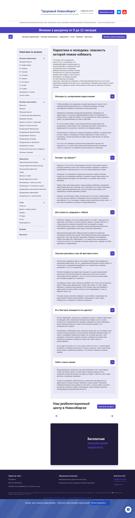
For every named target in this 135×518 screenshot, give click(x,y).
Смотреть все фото (106, 406)
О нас (72, 37)
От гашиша (23, 68)
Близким (79, 37)
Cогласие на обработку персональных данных (79, 497)
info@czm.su (118, 484)
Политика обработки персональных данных (55, 497)
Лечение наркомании (30, 37)
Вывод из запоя (25, 176)
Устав (21, 219)
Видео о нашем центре (27, 209)
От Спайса (23, 89)
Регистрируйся (100, 503)
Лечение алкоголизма (49, 37)
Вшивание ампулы (25, 119)
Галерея (22, 212)
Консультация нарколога (28, 169)
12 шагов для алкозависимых (30, 115)
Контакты (88, 37)
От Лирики (23, 78)
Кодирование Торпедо (27, 135)
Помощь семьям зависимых (114, 37)
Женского (22, 105)
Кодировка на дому (26, 146)
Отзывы (22, 216)
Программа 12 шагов (27, 92)
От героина (23, 72)
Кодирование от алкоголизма (30, 196)
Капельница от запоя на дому (30, 182)
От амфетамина (25, 65)
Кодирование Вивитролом (29, 129)
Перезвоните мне (106, 12)
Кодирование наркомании (28, 192)
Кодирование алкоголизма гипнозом (32, 189)
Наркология (64, 37)
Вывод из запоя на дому (28, 125)
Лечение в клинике (26, 152)
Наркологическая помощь (28, 162)
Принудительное (25, 62)
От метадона (24, 82)
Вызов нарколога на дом (28, 179)
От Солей (22, 85)
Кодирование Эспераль (27, 139)
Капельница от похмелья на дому (31, 186)
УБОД (21, 172)
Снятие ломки (24, 95)
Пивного (22, 109)
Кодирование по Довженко (29, 142)
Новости (22, 206)
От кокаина (23, 75)
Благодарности (24, 223)
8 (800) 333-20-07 (85, 11)
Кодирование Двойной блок (29, 132)
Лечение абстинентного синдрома (31, 149)
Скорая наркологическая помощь (31, 166)
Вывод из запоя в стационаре (30, 122)
